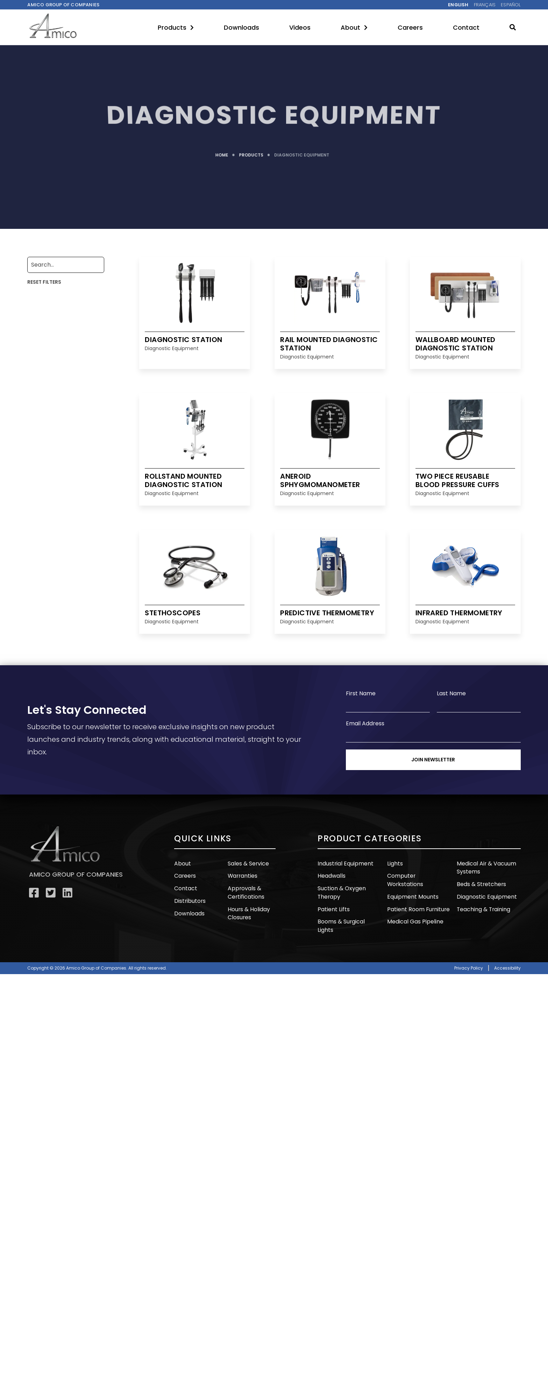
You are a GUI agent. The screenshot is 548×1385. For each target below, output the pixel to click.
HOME (221, 152)
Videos (300, 27)
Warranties (242, 875)
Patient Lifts (333, 908)
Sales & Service (248, 863)
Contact (466, 27)
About (354, 27)
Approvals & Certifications (245, 891)
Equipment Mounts (411, 887)
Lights (394, 863)
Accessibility (507, 958)
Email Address (365, 723)
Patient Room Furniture (417, 900)
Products (176, 27)
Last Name (451, 693)
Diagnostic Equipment (485, 895)
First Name (361, 693)
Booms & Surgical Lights (348, 919)
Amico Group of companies (63, 4)
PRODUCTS (251, 152)
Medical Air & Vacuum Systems (485, 867)
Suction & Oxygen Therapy (341, 891)
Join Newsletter (433, 759)
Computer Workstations (418, 875)
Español (510, 4)
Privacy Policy (468, 958)
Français (485, 4)
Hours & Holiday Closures (248, 912)
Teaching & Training (482, 908)
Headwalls (331, 875)
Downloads (241, 27)
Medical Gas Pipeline (413, 912)
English (458, 4)
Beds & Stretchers (480, 883)
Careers (410, 27)
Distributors (189, 900)
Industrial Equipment (344, 863)
